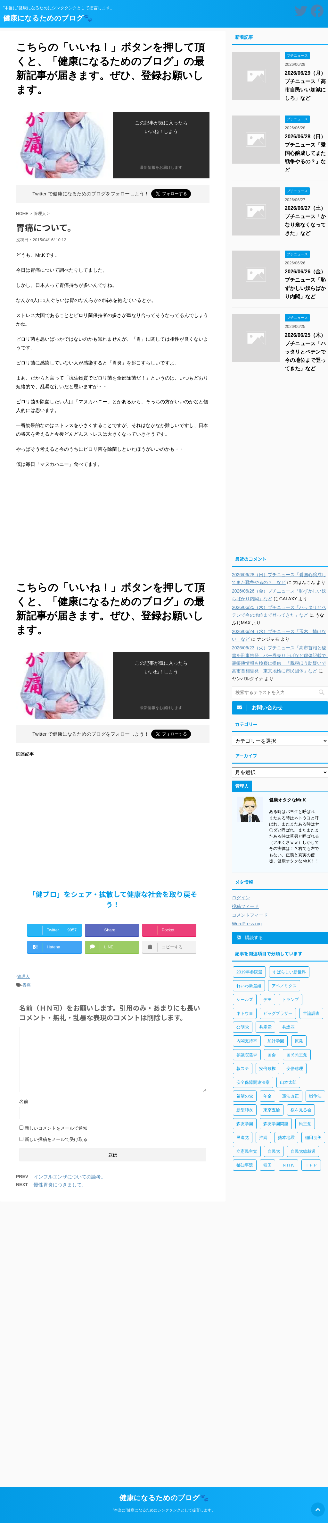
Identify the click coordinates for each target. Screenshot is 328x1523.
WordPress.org (247, 923)
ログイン (241, 897)
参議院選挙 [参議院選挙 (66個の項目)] (246, 1054)
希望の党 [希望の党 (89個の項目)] (244, 1096)
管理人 (23, 976)
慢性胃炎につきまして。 (60, 1184)
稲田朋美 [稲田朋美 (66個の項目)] (313, 1137)
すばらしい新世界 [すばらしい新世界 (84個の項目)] (289, 972)
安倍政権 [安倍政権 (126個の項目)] (267, 1068)
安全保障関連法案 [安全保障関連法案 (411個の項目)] (253, 1082)
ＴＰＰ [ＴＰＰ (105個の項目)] (311, 1165)
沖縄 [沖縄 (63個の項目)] (263, 1137)
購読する (250, 937)
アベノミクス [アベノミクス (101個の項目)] (284, 985)
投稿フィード (245, 906)
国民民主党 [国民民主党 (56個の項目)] (296, 1054)
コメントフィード (250, 915)
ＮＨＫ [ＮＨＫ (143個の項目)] (288, 1165)
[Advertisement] (112, 526)
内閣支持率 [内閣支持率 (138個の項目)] (246, 1041)
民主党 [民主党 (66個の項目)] (305, 1123)
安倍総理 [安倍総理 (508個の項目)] (294, 1068)
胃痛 (26, 985)
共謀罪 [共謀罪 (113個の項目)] (288, 1027)
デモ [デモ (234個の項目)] (267, 999)
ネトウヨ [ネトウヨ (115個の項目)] (244, 1013)
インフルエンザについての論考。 (70, 1176)
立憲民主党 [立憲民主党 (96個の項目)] (246, 1151)
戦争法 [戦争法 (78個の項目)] (315, 1096)
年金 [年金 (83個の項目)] (267, 1096)
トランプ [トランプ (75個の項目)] (290, 999)
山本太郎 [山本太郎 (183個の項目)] (288, 1082)
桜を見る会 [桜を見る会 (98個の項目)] (301, 1110)
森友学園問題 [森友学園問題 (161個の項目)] (275, 1123)
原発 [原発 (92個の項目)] (299, 1041)
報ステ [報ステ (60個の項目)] (242, 1068)
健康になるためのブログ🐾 (47, 18)
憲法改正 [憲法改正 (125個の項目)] (290, 1096)
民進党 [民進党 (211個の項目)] (242, 1137)
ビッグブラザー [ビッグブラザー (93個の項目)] (277, 1013)
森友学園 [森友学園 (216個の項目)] (244, 1123)
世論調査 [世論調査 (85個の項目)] (311, 1013)
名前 (23, 1101)
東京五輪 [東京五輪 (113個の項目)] (271, 1110)
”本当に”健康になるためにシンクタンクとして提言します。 (164, 1510)
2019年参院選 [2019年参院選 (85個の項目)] (249, 972)
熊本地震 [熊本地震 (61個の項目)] (286, 1137)
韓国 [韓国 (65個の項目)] (267, 1165)
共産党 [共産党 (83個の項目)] (265, 1027)
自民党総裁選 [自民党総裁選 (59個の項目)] (303, 1151)
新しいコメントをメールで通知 (56, 1128)
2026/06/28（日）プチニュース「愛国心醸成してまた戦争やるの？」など (305, 153)
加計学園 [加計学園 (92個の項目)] (275, 1041)
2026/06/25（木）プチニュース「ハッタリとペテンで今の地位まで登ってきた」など (305, 351)
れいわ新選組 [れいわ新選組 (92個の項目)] (248, 985)
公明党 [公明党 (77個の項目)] (242, 1027)
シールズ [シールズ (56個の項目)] (244, 999)
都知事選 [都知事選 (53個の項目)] (244, 1165)
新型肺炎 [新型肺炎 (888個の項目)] (244, 1110)
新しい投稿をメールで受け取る (56, 1139)
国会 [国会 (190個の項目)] (271, 1054)
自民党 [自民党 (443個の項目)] (273, 1151)
